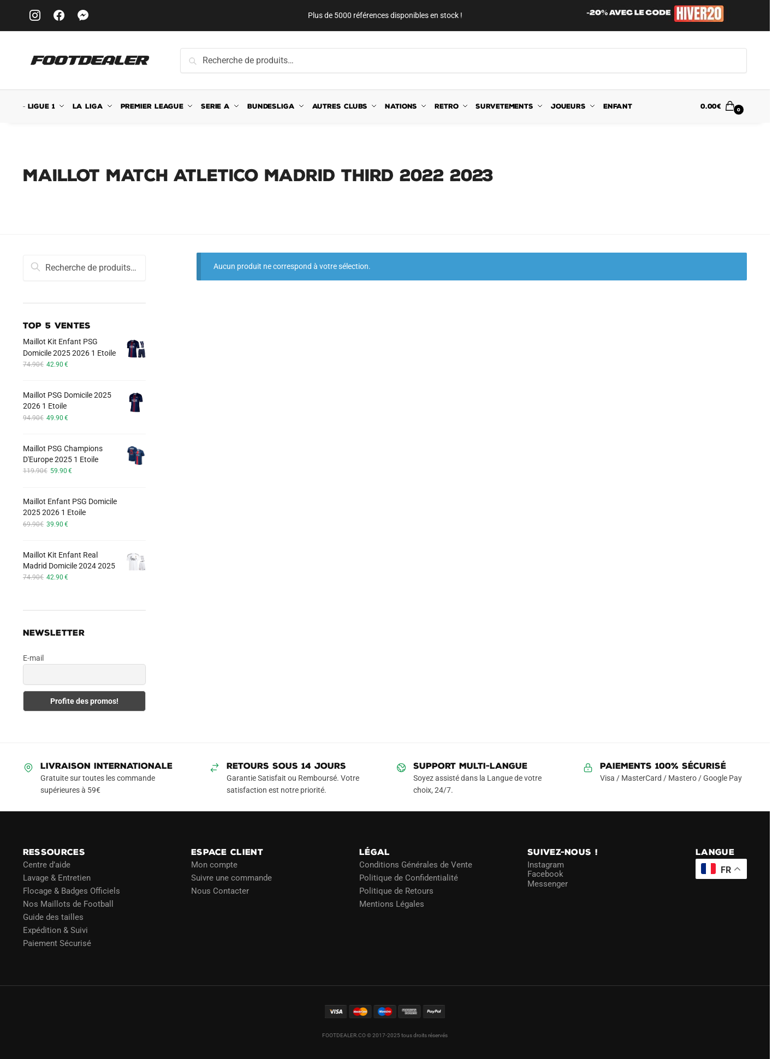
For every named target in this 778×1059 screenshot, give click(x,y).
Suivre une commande (231, 878)
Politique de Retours (396, 891)
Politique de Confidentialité (408, 878)
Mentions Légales (391, 904)
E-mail (33, 658)
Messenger (547, 884)
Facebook (545, 874)
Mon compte (214, 865)
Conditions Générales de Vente (415, 865)
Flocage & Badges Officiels (71, 891)
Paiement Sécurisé (57, 943)
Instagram (545, 865)
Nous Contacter (220, 891)
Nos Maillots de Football (68, 904)
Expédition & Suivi (55, 930)
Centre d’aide (46, 865)
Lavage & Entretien (57, 878)
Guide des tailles (53, 917)
